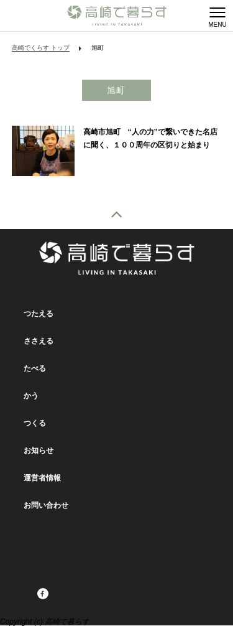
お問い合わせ (46, 505)
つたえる (38, 313)
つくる (35, 423)
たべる (35, 368)
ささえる (38, 341)
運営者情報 (42, 478)
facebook (27, 595)
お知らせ (38, 450)
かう (31, 395)
